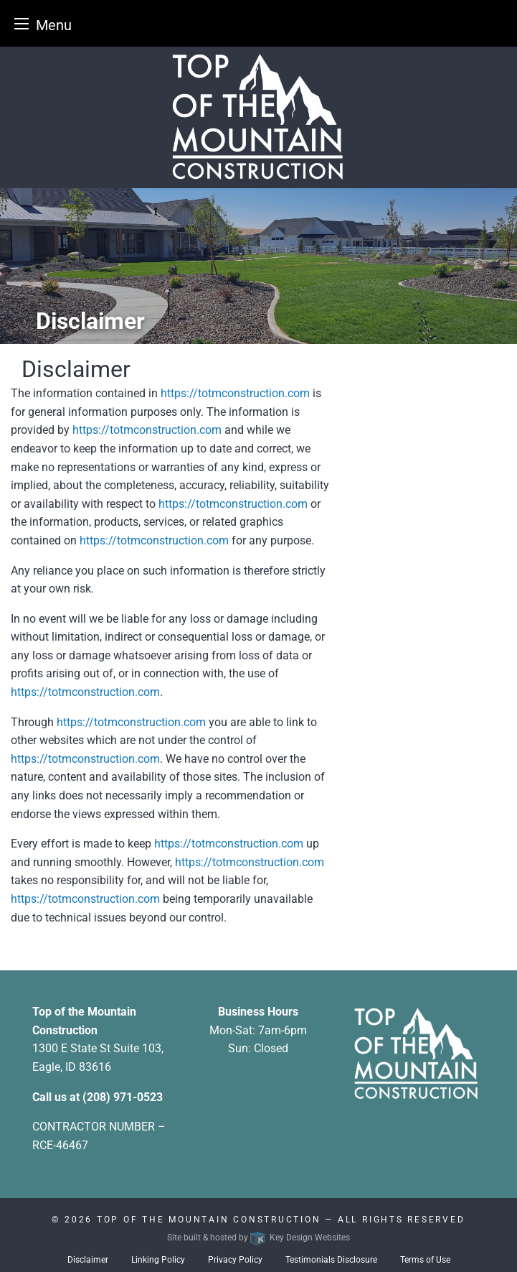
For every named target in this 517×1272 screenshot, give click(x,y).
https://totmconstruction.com (235, 393)
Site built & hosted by (258, 1237)
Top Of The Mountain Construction (209, 1220)
